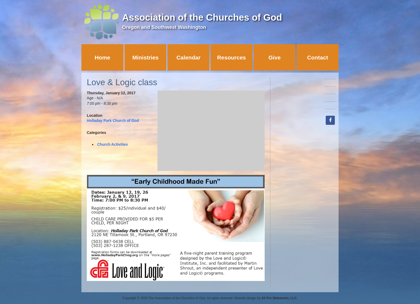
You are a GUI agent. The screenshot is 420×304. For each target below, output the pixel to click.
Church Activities (112, 144)
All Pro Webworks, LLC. (279, 298)
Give (274, 57)
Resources (231, 57)
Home (102, 57)
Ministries (145, 57)
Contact (317, 57)
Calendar (189, 57)
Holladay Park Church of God (113, 120)
